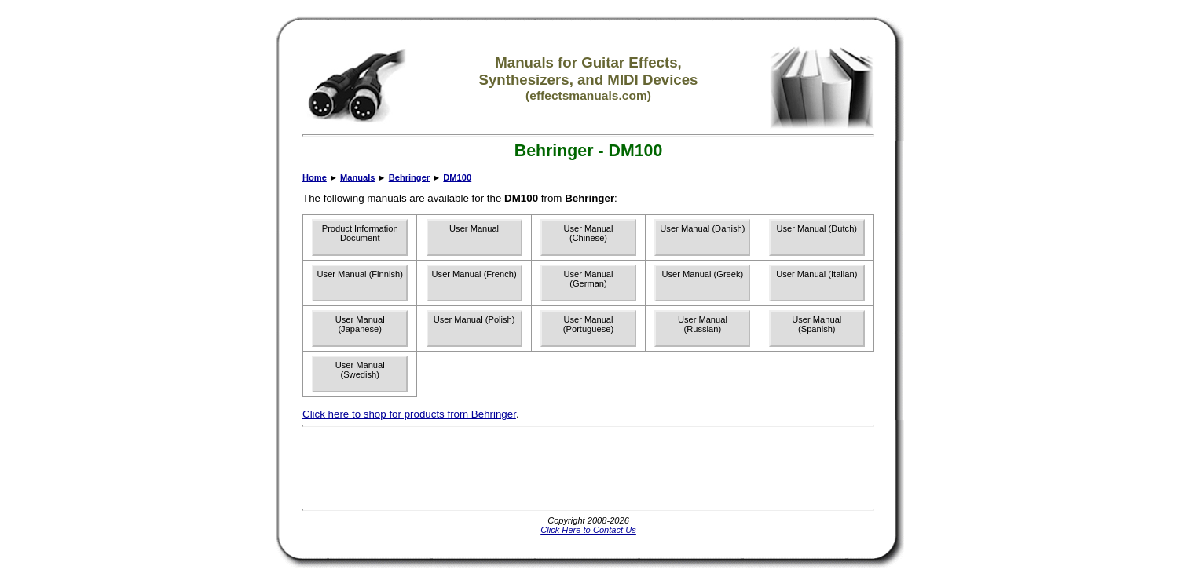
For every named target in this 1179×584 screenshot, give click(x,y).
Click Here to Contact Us (588, 530)
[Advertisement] (588, 468)
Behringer (409, 177)
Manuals (357, 177)
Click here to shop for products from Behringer (409, 414)
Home (314, 177)
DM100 (457, 177)
